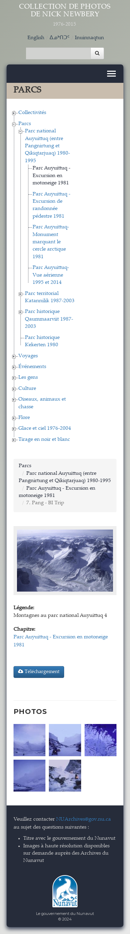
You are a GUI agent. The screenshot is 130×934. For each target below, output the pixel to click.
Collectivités (32, 112)
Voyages (28, 356)
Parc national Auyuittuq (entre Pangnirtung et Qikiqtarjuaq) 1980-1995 (47, 146)
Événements (32, 366)
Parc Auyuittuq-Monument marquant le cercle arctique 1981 (51, 242)
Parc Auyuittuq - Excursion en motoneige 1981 (51, 176)
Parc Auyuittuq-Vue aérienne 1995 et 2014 (51, 275)
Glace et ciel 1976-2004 (44, 428)
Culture (27, 388)
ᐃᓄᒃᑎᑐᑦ (60, 38)
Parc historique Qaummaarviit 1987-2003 (49, 319)
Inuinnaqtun (89, 38)
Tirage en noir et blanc (44, 439)
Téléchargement (39, 671)
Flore (24, 417)
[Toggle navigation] (111, 73)
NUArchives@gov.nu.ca (83, 819)
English (35, 38)
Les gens (28, 377)
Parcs (24, 123)
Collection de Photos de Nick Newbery (65, 15)
